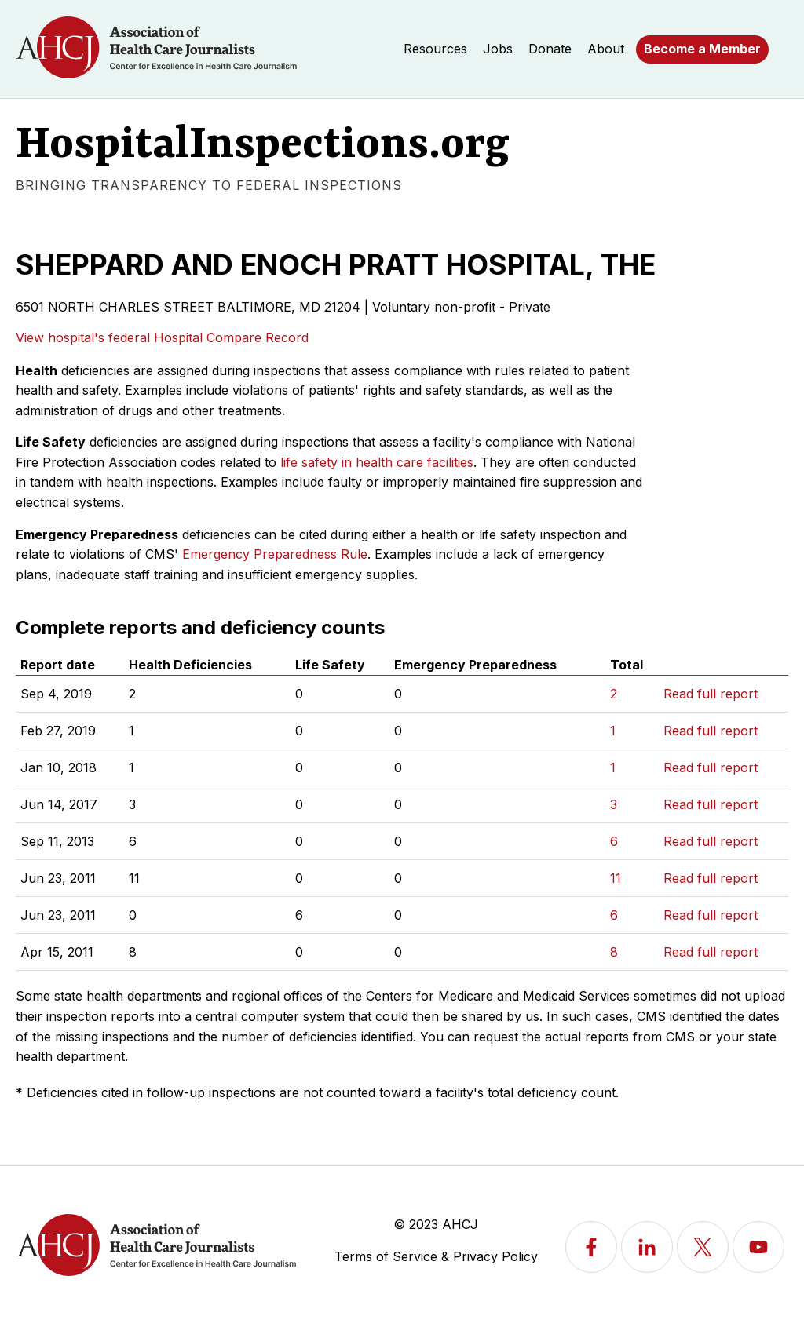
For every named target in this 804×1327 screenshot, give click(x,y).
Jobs (498, 49)
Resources (435, 49)
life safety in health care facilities (376, 462)
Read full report (710, 694)
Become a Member (702, 49)
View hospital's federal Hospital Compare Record (162, 337)
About (605, 49)
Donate (550, 49)
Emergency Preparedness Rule (274, 554)
